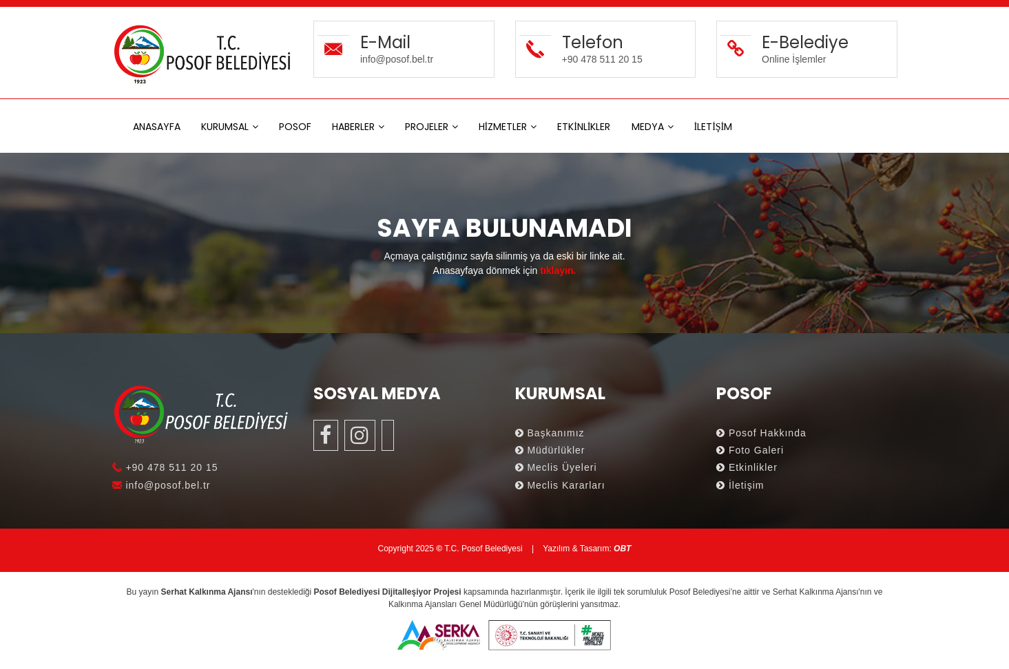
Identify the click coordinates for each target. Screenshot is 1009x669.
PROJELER (426, 127)
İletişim (740, 485)
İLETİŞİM (713, 127)
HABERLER (353, 127)
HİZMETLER (503, 127)
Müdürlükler (550, 450)
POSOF (295, 127)
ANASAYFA (156, 127)
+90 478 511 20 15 (165, 467)
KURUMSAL (225, 127)
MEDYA (648, 127)
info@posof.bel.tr (161, 485)
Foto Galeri (750, 450)
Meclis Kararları (560, 485)
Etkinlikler (747, 467)
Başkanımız (550, 432)
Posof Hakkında (761, 432)
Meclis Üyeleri (556, 467)
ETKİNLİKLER (583, 127)
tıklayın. (558, 270)
